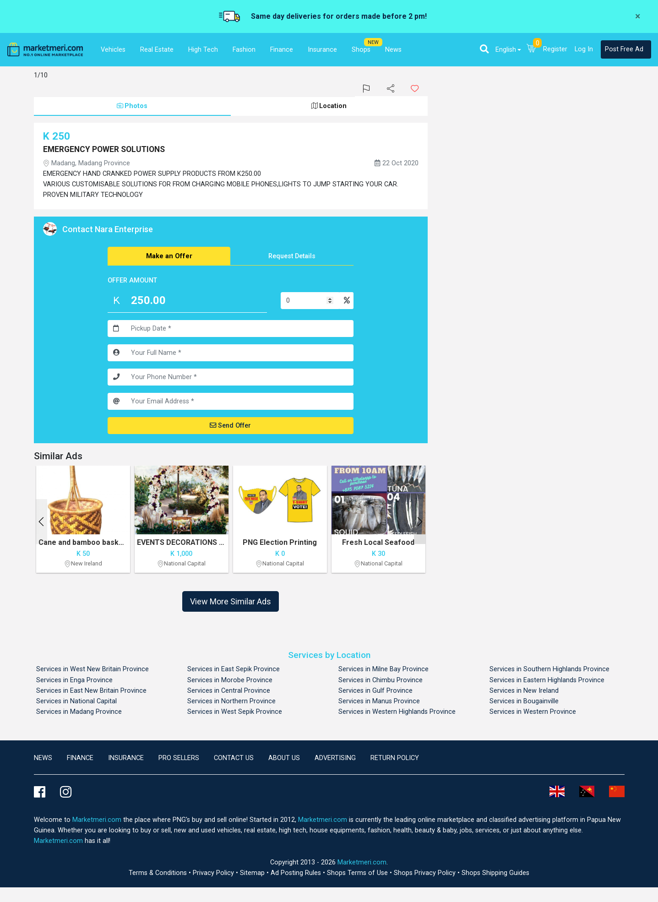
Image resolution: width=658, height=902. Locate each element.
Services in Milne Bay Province (383, 669)
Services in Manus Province (379, 701)
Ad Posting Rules (297, 873)
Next (419, 521)
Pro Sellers (178, 758)
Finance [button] (281, 50)
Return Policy (394, 758)
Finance (80, 758)
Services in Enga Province (74, 680)
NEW (373, 42)
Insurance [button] (322, 50)
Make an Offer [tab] (169, 256)
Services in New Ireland (524, 691)
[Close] (637, 16)
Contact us (234, 758)
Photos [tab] (132, 106)
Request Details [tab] (291, 256)
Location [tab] (329, 106)
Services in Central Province (228, 691)
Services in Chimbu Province (380, 680)
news (43, 758)
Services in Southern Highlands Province (549, 669)
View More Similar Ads (230, 601)
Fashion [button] (244, 50)
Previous (41, 521)
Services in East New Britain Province (91, 691)
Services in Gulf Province (375, 691)
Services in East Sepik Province (233, 669)
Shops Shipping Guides (495, 873)
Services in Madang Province (79, 712)
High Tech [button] (203, 50)
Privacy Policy (214, 873)
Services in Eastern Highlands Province (546, 680)
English (505, 50)
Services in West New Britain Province (92, 669)
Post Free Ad (624, 49)
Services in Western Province (532, 712)
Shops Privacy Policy (425, 873)
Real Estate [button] (157, 50)
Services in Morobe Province (229, 680)
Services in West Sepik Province (234, 712)
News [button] (393, 50)
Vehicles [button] (113, 50)
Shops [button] (361, 50)
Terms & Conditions (159, 873)
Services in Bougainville (524, 701)
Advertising (335, 758)
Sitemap (253, 873)
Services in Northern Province (231, 701)
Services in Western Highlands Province (397, 712)
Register (555, 49)
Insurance (126, 758)
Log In (584, 49)
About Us (284, 758)
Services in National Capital (76, 701)
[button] (484, 49)
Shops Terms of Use (358, 873)
